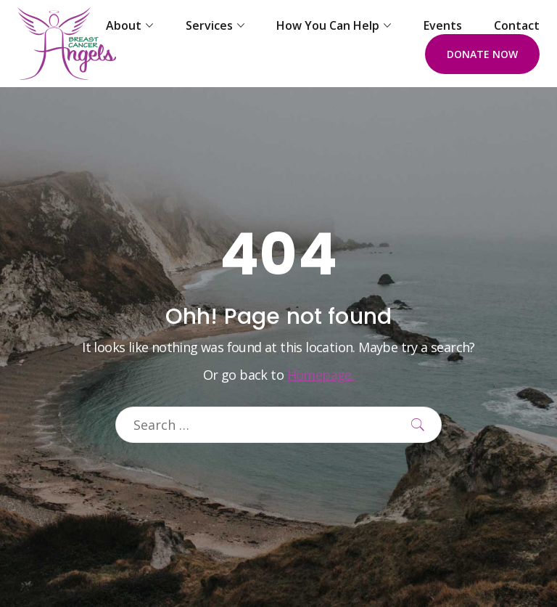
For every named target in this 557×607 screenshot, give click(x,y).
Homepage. (321, 374)
